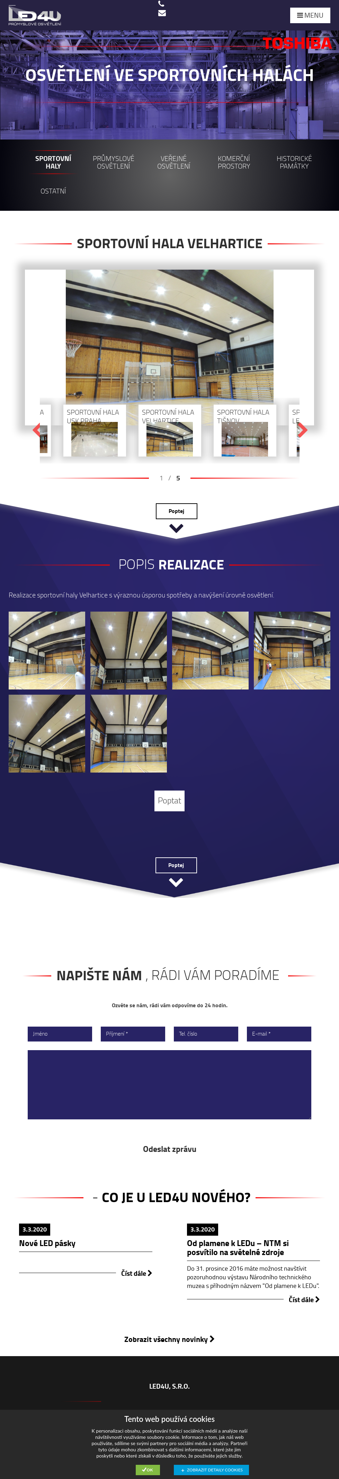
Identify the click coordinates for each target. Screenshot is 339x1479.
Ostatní (53, 191)
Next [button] (302, 430)
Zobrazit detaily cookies (215, 1469)
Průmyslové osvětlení (113, 162)
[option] (169, 240)
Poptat (169, 801)
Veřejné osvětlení (173, 162)
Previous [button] (36, 430)
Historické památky (294, 162)
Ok (150, 1469)
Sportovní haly (53, 162)
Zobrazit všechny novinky (169, 1339)
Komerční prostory (234, 162)
